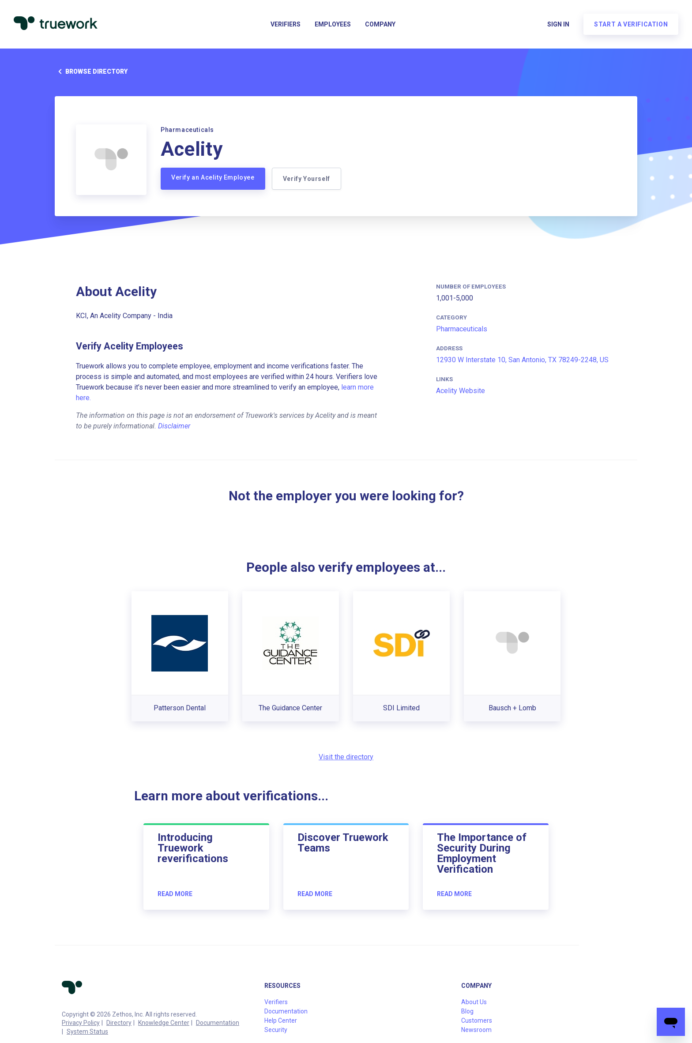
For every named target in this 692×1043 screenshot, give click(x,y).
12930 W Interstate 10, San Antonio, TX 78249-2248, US (522, 360)
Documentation (217, 1022)
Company (380, 24)
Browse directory (91, 71)
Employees (333, 24)
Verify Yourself (307, 178)
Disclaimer (174, 426)
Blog (467, 1011)
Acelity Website (460, 390)
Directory (119, 1022)
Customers (476, 1020)
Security (275, 1029)
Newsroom (476, 1029)
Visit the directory (346, 757)
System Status (87, 1031)
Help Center (280, 1020)
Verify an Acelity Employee (213, 177)
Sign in (558, 24)
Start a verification (630, 24)
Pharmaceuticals (461, 329)
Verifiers (286, 24)
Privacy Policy (81, 1022)
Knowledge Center (163, 1022)
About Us (474, 1001)
